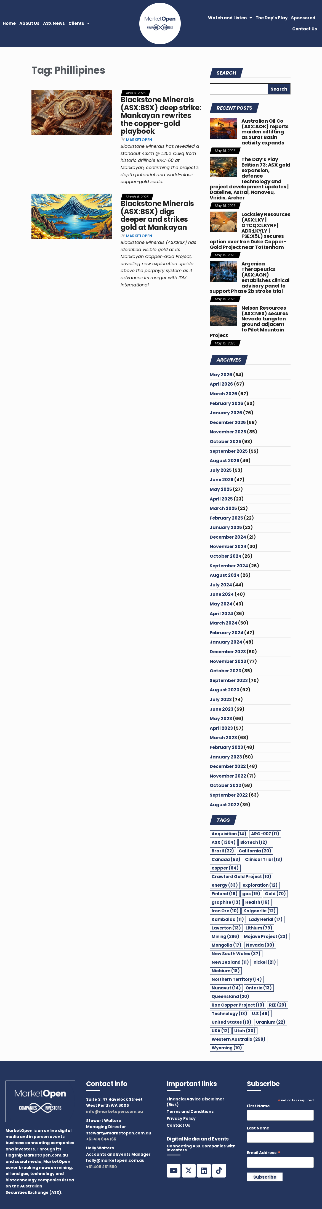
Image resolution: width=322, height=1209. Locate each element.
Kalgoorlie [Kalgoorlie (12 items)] (259, 911)
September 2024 (229, 566)
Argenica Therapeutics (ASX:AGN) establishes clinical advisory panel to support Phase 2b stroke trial (249, 277)
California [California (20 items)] (255, 851)
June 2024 (222, 594)
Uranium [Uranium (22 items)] (270, 1022)
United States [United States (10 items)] (231, 1022)
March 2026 (223, 394)
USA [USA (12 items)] (221, 1031)
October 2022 (225, 785)
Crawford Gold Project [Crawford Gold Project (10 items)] (241, 876)
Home (9, 23)
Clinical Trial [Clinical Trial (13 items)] (263, 859)
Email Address (263, 1152)
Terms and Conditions (190, 1111)
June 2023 (221, 709)
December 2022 (228, 766)
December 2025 (228, 422)
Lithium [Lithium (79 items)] (259, 928)
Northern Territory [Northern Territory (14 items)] (237, 979)
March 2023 (223, 737)
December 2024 (228, 537)
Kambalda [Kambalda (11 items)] (228, 919)
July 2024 (221, 585)
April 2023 (221, 728)
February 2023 (226, 747)
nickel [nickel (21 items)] (265, 962)
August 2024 (224, 575)
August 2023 (224, 690)
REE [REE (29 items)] (277, 1005)
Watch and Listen (230, 18)
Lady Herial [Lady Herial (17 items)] (266, 919)
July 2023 (221, 699)
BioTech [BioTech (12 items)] (253, 842)
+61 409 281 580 (101, 1167)
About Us (29, 23)
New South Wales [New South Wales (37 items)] (236, 954)
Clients (78, 23)
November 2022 (228, 776)
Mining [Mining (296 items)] (225, 936)
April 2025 (221, 499)
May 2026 (221, 375)
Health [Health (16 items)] (257, 902)
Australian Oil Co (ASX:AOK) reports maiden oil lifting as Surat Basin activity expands (265, 131)
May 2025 (221, 489)
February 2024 (226, 632)
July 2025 (221, 470)
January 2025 (226, 527)
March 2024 (223, 623)
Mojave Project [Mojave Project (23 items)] (266, 936)
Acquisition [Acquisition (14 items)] (229, 834)
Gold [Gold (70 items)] (275, 894)
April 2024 (221, 613)
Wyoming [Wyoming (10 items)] (227, 1048)
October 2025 (225, 441)
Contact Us (304, 29)
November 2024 (228, 546)
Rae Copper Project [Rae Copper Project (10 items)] (238, 1005)
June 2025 (221, 479)
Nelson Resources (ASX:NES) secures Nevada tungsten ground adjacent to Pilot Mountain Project (249, 321)
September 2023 (229, 680)
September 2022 (229, 795)
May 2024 (221, 604)
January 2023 (226, 757)
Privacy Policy (181, 1118)
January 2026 (226, 413)
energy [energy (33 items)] (225, 885)
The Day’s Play (272, 18)
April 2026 (221, 384)
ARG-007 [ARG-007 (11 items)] (265, 834)
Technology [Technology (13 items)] (229, 1013)
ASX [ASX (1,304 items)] (224, 842)
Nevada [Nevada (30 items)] (260, 945)
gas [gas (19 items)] (251, 894)
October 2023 (225, 671)
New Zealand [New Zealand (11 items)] (230, 962)
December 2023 (228, 652)
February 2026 (226, 403)
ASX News (54, 23)
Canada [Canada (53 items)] (226, 859)
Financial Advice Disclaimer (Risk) (195, 1101)
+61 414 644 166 (101, 1139)
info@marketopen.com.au (114, 1111)
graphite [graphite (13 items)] (226, 902)
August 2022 (224, 805)
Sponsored (303, 18)
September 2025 (229, 451)
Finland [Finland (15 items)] (225, 894)
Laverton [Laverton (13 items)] (226, 928)
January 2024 (226, 642)
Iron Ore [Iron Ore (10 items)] (225, 911)
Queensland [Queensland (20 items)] (230, 996)
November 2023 (228, 661)
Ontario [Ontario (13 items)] (259, 988)
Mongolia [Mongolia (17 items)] (226, 945)
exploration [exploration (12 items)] (260, 885)
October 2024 (225, 556)
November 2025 (228, 432)
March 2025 (223, 508)
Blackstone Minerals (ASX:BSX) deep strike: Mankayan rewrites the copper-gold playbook (161, 115)
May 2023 (221, 718)
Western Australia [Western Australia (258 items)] (238, 1039)
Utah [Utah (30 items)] (245, 1031)
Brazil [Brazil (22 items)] (223, 851)
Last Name (258, 1128)
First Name (258, 1106)
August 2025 (224, 460)
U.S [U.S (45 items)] (261, 1013)
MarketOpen (139, 140)
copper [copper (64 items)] (225, 868)
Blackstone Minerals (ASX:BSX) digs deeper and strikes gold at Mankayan (157, 215)
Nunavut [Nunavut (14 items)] (226, 988)
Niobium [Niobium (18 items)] (226, 971)
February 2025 (226, 518)
